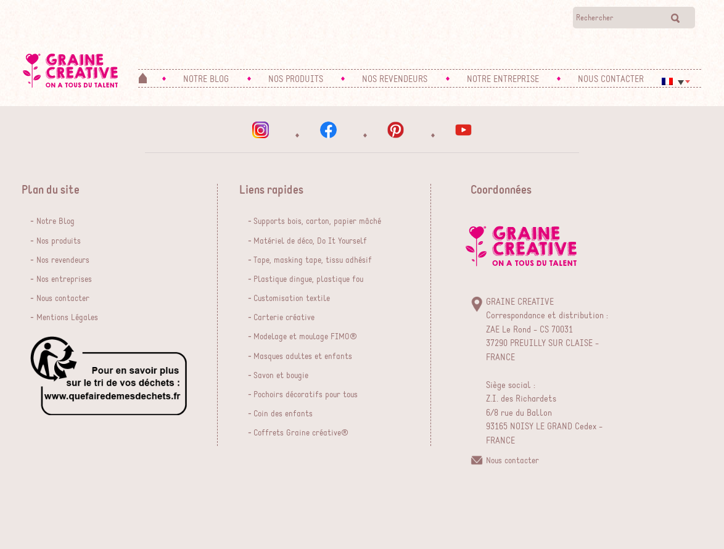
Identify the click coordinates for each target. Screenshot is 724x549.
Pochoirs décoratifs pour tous (305, 394)
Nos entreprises (64, 279)
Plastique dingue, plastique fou (308, 279)
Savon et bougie (280, 375)
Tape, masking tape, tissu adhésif (312, 260)
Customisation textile (291, 298)
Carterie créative (284, 317)
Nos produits (58, 241)
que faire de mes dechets (108, 375)
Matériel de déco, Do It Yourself (310, 241)
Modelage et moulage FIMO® (305, 336)
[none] (676, 84)
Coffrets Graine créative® (300, 433)
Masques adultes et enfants (302, 356)
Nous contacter (62, 298)
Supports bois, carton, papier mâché (317, 221)
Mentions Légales (67, 317)
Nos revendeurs (62, 260)
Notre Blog (55, 221)
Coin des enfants (283, 413)
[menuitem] (676, 81)
